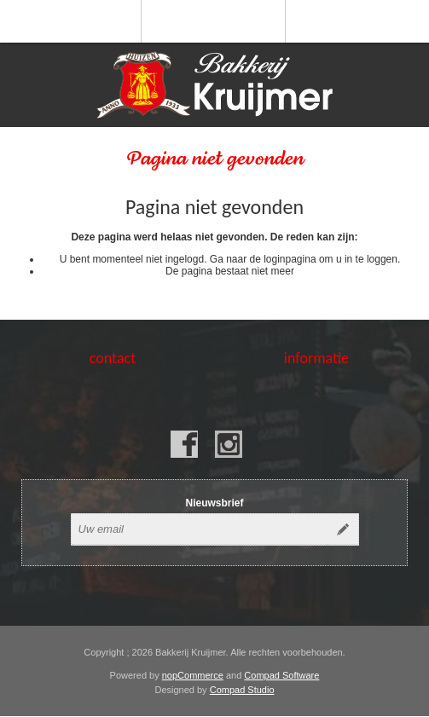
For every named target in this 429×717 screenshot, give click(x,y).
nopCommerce (192, 675)
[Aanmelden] (200, 529)
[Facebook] (184, 444)
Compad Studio (242, 690)
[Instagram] (228, 444)
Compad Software (281, 675)
